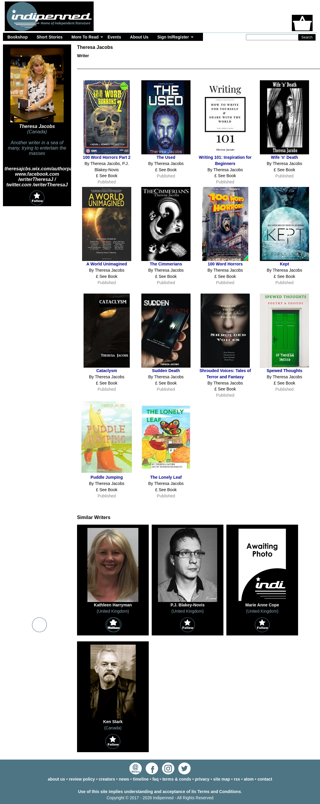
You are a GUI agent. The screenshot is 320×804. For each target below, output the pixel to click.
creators (107, 779)
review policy (82, 779)
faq (155, 779)
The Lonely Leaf (166, 477)
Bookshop (17, 37)
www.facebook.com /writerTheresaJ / (37, 177)
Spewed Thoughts (285, 370)
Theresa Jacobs (37, 126)
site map (221, 779)
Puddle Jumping (107, 477)
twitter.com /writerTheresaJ (37, 184)
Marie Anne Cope (262, 605)
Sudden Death (166, 370)
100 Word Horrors (225, 264)
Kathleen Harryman (113, 605)
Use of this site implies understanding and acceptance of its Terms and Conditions (159, 791)
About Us (139, 37)
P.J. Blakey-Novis (188, 605)
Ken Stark (112, 721)
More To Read (85, 37)
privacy (202, 779)
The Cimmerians (166, 264)
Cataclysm (106, 370)
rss (237, 779)
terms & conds (176, 779)
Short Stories (49, 37)
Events (114, 37)
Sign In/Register (173, 37)
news (124, 779)
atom (249, 779)
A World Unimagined (107, 264)
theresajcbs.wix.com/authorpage (41, 168)
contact (264, 779)
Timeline (237, 65)
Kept (284, 264)
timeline (141, 779)
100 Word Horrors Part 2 (107, 157)
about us (56, 779)
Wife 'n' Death (284, 157)
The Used (165, 157)
